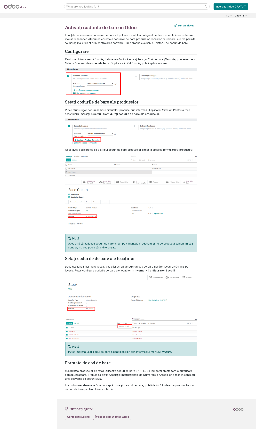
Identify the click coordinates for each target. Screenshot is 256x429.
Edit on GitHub (184, 25)
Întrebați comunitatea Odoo (112, 416)
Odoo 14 (240, 15)
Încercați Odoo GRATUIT (231, 6)
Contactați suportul (78, 416)
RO (228, 15)
